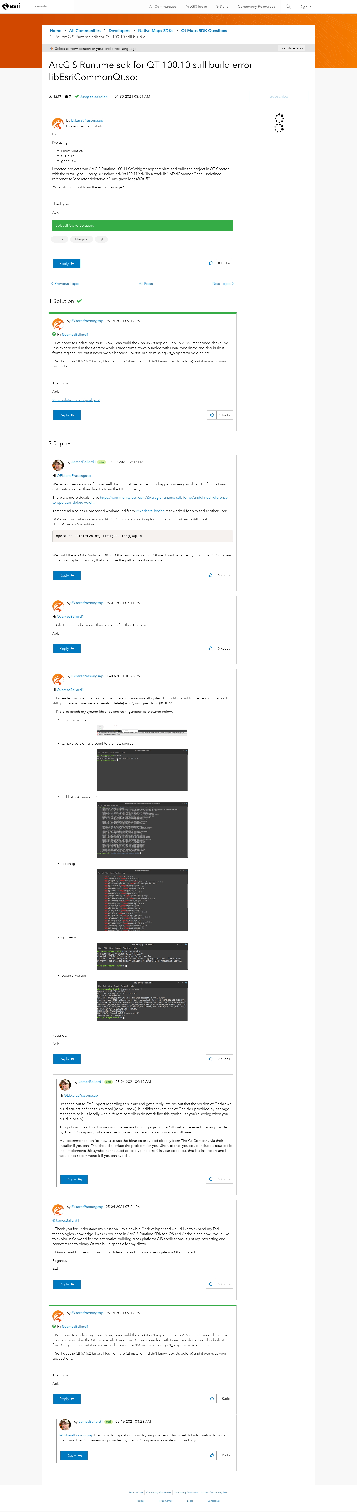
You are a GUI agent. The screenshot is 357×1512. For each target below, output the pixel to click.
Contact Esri (214, 1501)
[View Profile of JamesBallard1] (83, 462)
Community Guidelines (158, 1493)
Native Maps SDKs (155, 30)
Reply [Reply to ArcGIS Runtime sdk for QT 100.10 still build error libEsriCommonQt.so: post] (64, 263)
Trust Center (165, 1501)
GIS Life (221, 6)
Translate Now (291, 48)
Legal (190, 1501)
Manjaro (81, 239)
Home (55, 30)
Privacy (140, 1501)
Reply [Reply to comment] (64, 415)
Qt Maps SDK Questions (204, 30)
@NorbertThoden (150, 511)
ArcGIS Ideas (195, 6)
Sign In (305, 7)
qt (101, 239)
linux (60, 239)
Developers (119, 30)
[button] (210, 263)
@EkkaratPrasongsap (74, 475)
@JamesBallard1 (75, 334)
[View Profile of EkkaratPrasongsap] (87, 120)
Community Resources (256, 6)
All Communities (162, 6)
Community (37, 6)
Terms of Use (136, 1493)
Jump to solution (94, 97)
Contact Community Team (214, 1493)
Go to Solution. (81, 225)
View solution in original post (76, 400)
